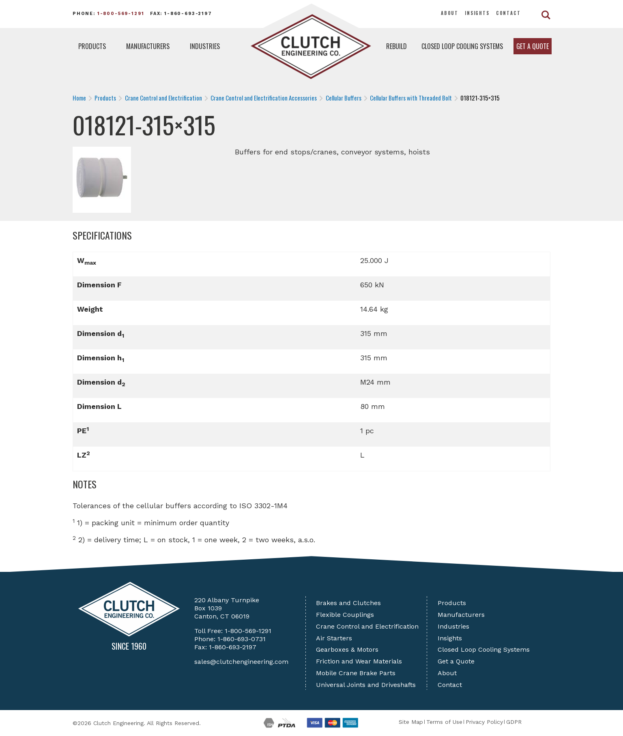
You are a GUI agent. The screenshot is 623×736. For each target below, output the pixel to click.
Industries (205, 46)
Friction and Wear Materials (359, 661)
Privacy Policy (484, 722)
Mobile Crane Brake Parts (355, 673)
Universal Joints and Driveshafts (366, 685)
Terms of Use (444, 722)
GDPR (514, 722)
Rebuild (396, 46)
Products (92, 46)
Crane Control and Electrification (367, 626)
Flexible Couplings (345, 614)
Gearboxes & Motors (347, 649)
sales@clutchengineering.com (241, 661)
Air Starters (334, 638)
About (449, 13)
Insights (477, 13)
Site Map (411, 722)
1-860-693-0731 (241, 639)
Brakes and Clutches (348, 603)
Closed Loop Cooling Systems (462, 46)
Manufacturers (148, 46)
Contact (508, 13)
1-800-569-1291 (120, 13)
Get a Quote (532, 46)
